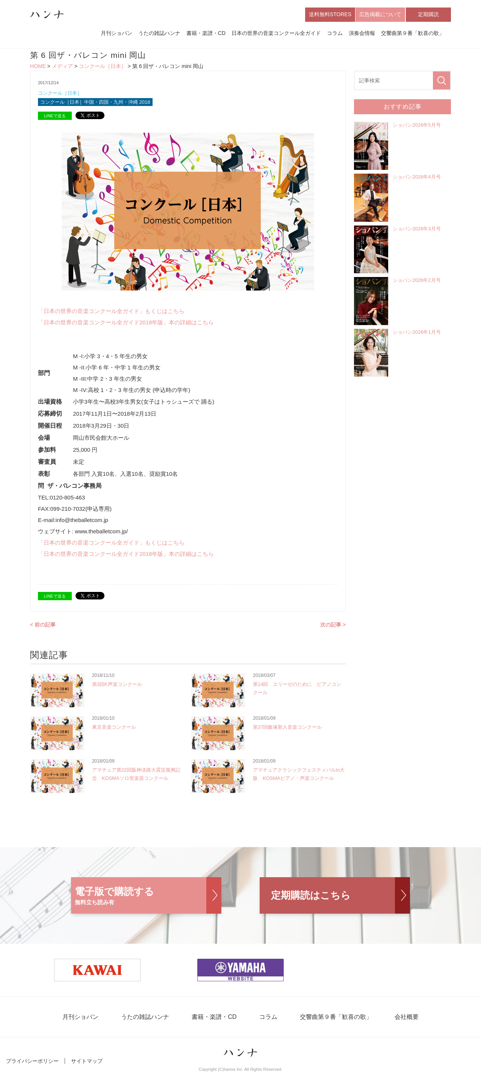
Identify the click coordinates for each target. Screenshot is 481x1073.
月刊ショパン (116, 33)
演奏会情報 (362, 33)
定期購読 (428, 14)
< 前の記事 (43, 625)
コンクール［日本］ (102, 66)
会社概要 (407, 1017)
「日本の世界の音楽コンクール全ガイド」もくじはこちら (111, 311)
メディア (62, 66)
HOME (38, 66)
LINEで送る (54, 116)
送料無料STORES (330, 14)
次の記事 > (333, 625)
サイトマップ (87, 1061)
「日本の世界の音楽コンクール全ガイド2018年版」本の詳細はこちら (126, 322)
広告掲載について (380, 14)
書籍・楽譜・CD (205, 33)
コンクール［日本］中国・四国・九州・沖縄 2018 (95, 102)
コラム (335, 33)
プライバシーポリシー (32, 1061)
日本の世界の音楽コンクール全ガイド (276, 33)
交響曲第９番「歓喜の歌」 (412, 33)
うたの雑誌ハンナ (159, 33)
